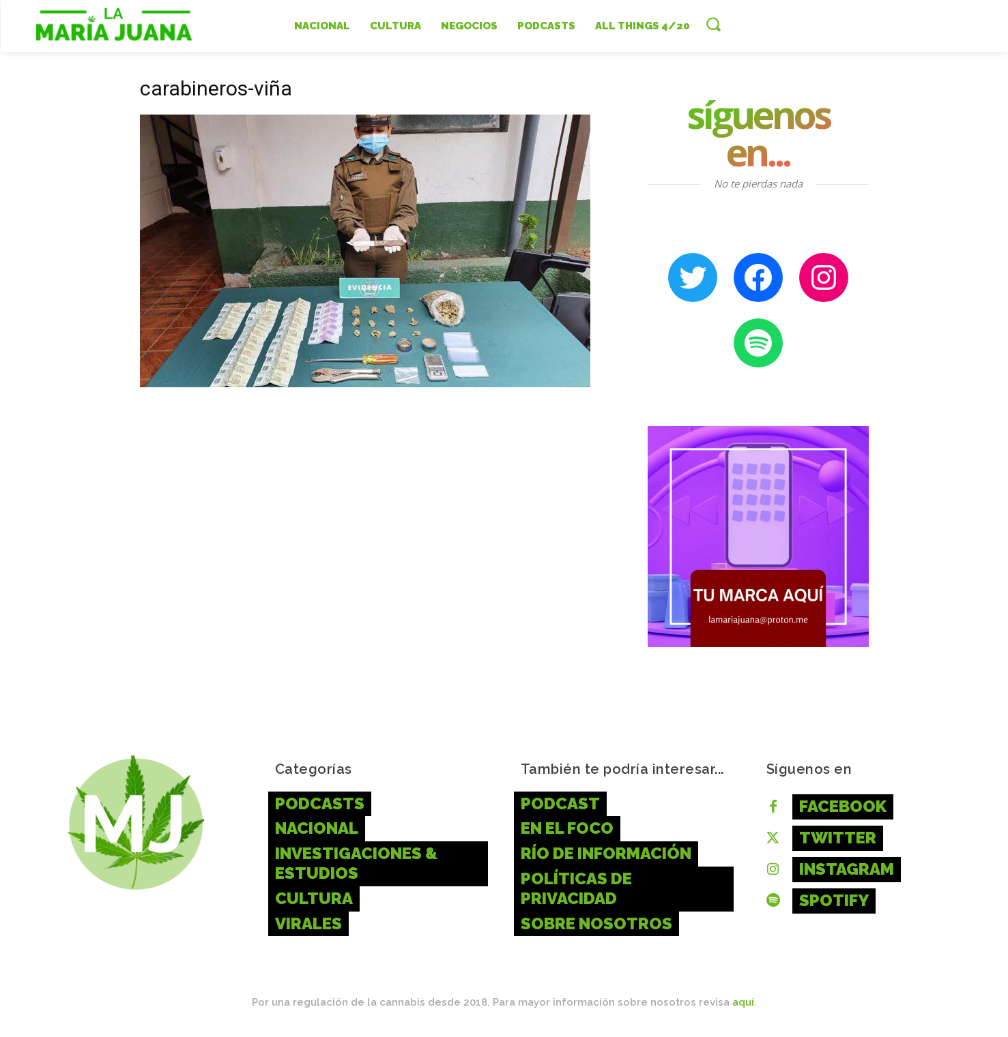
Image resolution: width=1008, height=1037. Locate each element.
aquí (743, 1002)
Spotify (834, 900)
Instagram (846, 869)
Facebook (843, 806)
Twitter (837, 837)
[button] (713, 24)
